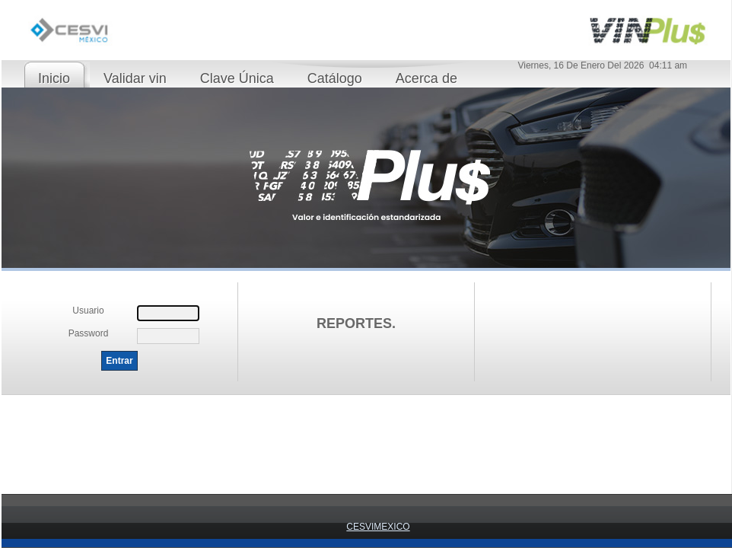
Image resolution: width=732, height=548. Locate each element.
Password (88, 333)
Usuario (87, 310)
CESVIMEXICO (377, 526)
